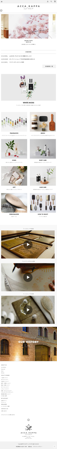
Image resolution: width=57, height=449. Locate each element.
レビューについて (5, 388)
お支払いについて (5, 381)
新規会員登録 (4, 404)
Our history (3, 367)
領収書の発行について (5, 394)
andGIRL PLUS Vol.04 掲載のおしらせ (16, 56)
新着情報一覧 (49, 66)
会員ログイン (4, 400)
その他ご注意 (4, 395)
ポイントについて (5, 387)
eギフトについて (4, 379)
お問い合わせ (4, 411)
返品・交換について (5, 385)
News (2, 371)
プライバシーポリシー (37, 446)
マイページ (3, 402)
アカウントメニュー (48, 1)
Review (2, 372)
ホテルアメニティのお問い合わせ (8, 414)
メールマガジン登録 (5, 406)
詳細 (28, 345)
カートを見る (51, 1)
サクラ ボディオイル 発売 (12, 62)
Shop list (3, 369)
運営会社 (30, 446)
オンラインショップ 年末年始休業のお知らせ (18, 59)
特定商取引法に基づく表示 (21, 446)
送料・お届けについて (5, 383)
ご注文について (4, 377)
